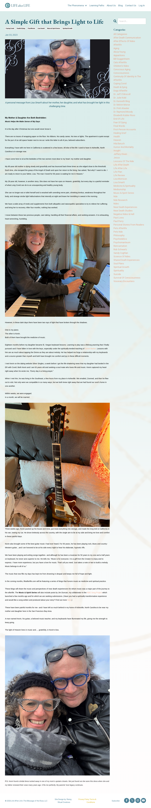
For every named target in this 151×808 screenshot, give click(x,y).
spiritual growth (67, 28)
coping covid (10, 28)
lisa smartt (41, 28)
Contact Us (130, 5)
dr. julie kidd (120, 99)
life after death (121, 168)
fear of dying (120, 124)
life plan (118, 175)
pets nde (118, 236)
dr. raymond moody (123, 113)
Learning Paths (96, 5)
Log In (142, 5)
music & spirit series (53, 28)
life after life (120, 171)
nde (116, 200)
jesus (117, 160)
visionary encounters (124, 287)
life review (119, 179)
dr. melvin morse (122, 106)
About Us (111, 5)
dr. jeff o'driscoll (122, 95)
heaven (117, 142)
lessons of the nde (124, 164)
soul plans (119, 269)
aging (116, 48)
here (69, 600)
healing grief (120, 135)
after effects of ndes (124, 41)
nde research (121, 204)
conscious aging (122, 70)
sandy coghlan (121, 258)
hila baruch (119, 146)
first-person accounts (125, 132)
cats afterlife (120, 63)
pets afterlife (120, 233)
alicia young (120, 52)
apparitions (119, 56)
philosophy (119, 240)
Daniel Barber (90, 349)
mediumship (120, 193)
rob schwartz (120, 255)
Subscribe (116, 801)
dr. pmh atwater (121, 110)
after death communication (127, 37)
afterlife (118, 45)
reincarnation (120, 251)
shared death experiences (127, 265)
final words (31, 28)
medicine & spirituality (124, 189)
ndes (116, 208)
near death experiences (125, 211)
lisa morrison (120, 182)
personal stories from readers (129, 229)
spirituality (119, 276)
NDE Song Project (94, 593)
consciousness (121, 74)
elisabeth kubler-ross (124, 117)
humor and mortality (124, 150)
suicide (117, 280)
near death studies (123, 215)
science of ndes (122, 262)
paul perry (119, 226)
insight (117, 153)
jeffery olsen (120, 157)
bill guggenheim (122, 59)
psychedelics (120, 244)
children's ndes (121, 66)
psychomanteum (122, 247)
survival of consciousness (127, 283)
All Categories (120, 34)
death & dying (21, 28)
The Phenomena (77, 5)
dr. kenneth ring (122, 103)
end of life (119, 121)
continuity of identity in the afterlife (127, 79)
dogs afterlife (120, 92)
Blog (120, 5)
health (117, 139)
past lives (119, 222)
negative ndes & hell (124, 218)
